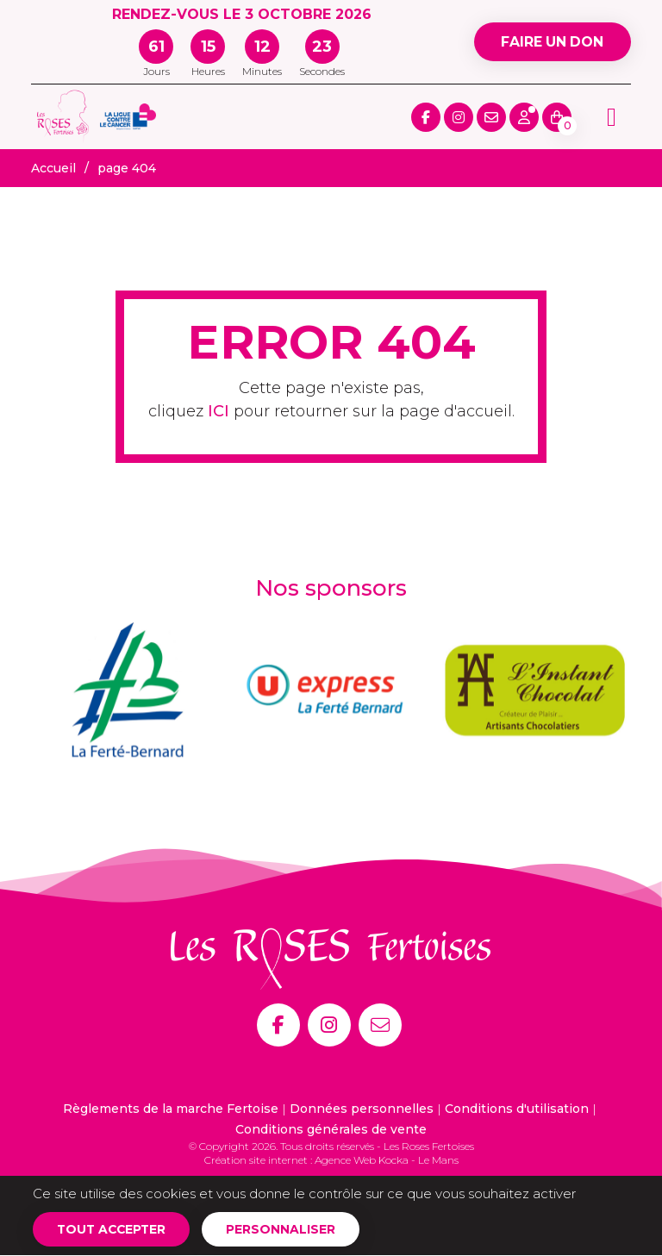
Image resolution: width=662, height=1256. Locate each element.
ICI (218, 411)
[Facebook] (278, 1025)
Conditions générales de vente (331, 1129)
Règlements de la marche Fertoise (170, 1108)
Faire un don (551, 42)
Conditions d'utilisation (517, 1108)
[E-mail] (380, 1025)
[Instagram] (329, 1025)
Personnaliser (285, 1229)
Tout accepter (113, 1229)
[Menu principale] (611, 116)
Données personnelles (362, 1108)
